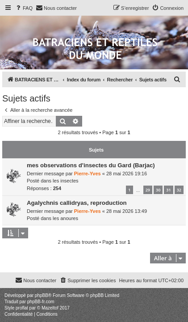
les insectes (65, 180)
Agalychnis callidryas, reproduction (77, 202)
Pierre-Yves (87, 173)
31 (168, 190)
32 (179, 190)
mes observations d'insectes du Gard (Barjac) (91, 165)
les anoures (65, 218)
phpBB (41, 295)
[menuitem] (24, 8)
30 (158, 190)
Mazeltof (50, 307)
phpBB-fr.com (40, 301)
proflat (22, 307)
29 (148, 190)
